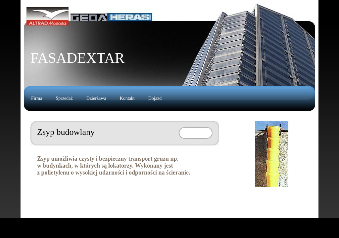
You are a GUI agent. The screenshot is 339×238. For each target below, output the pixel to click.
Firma (36, 98)
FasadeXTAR (77, 58)
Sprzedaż (64, 98)
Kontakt (127, 98)
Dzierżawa (96, 98)
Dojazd (155, 98)
